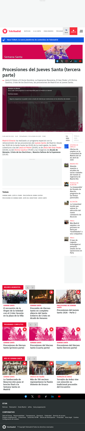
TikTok (71, 61)
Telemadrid (12, 407)
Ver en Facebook (26, 396)
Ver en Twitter (32, 396)
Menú (81, 31)
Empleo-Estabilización (9, 417)
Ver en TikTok (46, 396)
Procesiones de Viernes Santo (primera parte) (14, 334)
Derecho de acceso (59, 415)
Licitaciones (22, 417)
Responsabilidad (18, 415)
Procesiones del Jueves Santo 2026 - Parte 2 (68, 297)
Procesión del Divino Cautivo (33, 195)
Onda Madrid (48, 31)
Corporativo (8, 412)
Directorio (40, 415)
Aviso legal (68, 417)
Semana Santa (6, 195)
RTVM (4, 404)
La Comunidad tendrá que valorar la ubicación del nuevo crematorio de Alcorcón (66, 203)
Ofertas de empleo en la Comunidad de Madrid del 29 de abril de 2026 (66, 146)
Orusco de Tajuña (37, 377)
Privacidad (60, 417)
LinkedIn (75, 61)
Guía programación (39, 407)
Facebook (57, 61)
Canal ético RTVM (32, 417)
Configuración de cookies (10, 419)
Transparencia (30, 415)
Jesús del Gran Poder (52, 148)
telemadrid (9, 427)
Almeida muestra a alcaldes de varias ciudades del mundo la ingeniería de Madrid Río (66, 165)
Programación (61, 31)
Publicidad (48, 415)
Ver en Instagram (39, 396)
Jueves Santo (40, 143)
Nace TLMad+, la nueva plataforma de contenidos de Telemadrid (32, 40)
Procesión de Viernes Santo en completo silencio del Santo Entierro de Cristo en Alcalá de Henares (41, 297)
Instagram (66, 61)
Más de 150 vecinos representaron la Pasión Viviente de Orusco (41, 368)
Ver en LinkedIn (52, 396)
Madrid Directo (8, 141)
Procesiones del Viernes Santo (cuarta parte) (41, 334)
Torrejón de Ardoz (64, 377)
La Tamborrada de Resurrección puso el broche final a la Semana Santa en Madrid (14, 368)
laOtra (30, 407)
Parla (72, 221)
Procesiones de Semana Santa (12, 198)
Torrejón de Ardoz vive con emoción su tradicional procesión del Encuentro (68, 368)
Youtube (80, 61)
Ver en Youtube (59, 396)
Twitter (62, 61)
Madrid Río (74, 164)
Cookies (76, 417)
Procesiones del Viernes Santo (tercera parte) (68, 334)
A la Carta (37, 31)
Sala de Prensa (7, 415)
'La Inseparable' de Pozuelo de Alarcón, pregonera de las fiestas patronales (66, 184)
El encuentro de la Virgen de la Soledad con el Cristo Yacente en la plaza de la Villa (14, 297)
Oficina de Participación (47, 417)
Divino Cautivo (20, 150)
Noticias (27, 31)
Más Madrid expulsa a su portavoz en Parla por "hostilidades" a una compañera (66, 222)
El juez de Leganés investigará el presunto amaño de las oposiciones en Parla (66, 239)
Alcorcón (73, 202)
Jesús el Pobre (25, 148)
